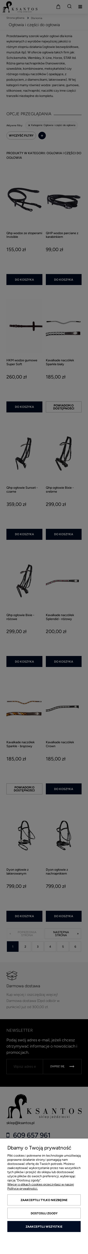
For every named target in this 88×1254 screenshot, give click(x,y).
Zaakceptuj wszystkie (44, 1226)
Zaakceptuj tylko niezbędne (44, 1200)
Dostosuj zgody (44, 1213)
